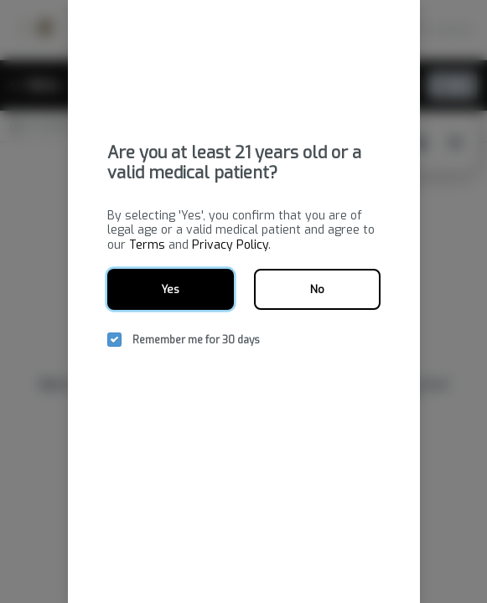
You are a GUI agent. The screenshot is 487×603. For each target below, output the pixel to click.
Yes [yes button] (170, 289)
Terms (147, 245)
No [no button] (317, 289)
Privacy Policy (230, 245)
